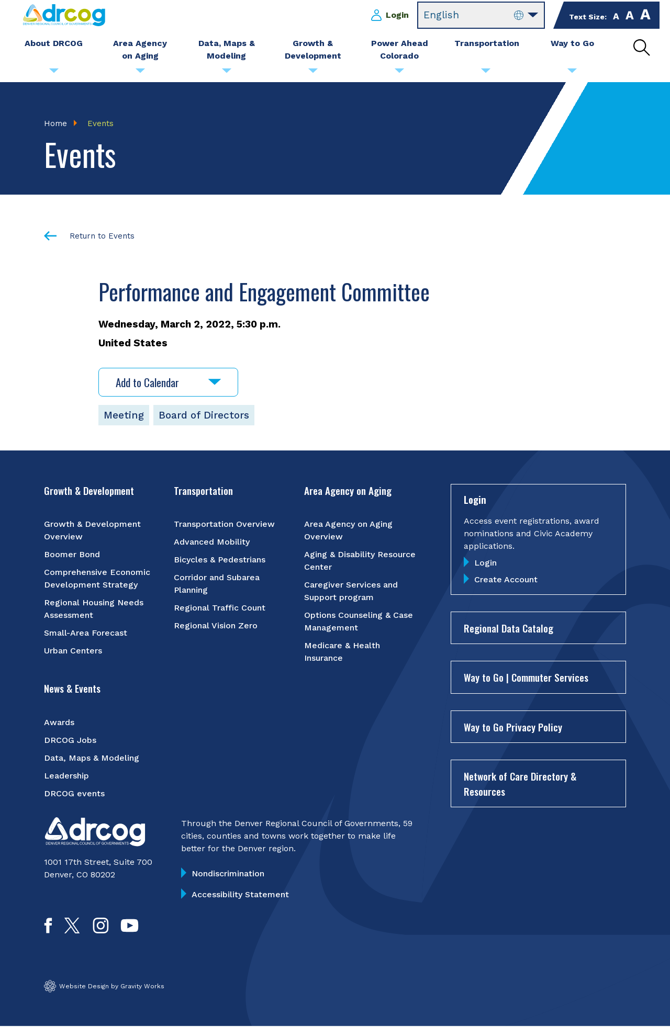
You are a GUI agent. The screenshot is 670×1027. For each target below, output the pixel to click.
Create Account (506, 580)
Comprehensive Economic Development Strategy (97, 579)
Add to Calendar (168, 383)
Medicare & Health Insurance (342, 652)
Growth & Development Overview (92, 531)
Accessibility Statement (240, 895)
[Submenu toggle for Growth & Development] (313, 73)
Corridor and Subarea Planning (217, 584)
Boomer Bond (72, 555)
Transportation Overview (224, 525)
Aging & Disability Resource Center (360, 561)
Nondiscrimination (228, 874)
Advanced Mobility (212, 543)
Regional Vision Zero (216, 626)
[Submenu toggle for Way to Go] (572, 73)
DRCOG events (74, 794)
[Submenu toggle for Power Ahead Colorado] (399, 73)
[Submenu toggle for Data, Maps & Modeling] (226, 73)
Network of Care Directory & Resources (520, 784)
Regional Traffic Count (219, 609)
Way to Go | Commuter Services (526, 678)
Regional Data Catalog (508, 628)
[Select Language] (481, 15)
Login (397, 15)
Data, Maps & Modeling (91, 758)
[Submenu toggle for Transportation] (486, 73)
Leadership (66, 776)
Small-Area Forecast (85, 634)
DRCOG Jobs (70, 741)
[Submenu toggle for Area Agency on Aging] (140, 73)
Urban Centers (73, 652)
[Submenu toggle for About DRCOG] (54, 73)
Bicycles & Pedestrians (219, 561)
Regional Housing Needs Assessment (93, 610)
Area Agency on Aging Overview (348, 531)
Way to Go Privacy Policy (513, 727)
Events (100, 123)
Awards (59, 723)
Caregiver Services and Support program (351, 592)
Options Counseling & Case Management (358, 622)
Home (55, 123)
